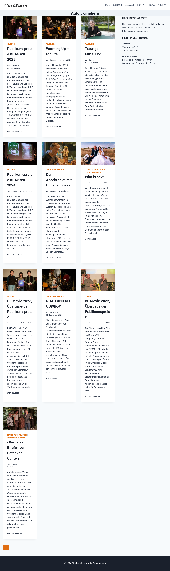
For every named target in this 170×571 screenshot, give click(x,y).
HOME (107, 5)
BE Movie (11, 296)
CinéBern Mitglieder (55, 170)
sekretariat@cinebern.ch (94, 563)
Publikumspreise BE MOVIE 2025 (19, 54)
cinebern (14, 65)
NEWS (152, 5)
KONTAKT (142, 5)
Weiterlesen (14, 131)
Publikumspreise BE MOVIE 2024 (19, 179)
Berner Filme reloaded (95, 170)
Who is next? (95, 177)
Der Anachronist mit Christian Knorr (59, 179)
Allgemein (11, 44)
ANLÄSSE (129, 5)
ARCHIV (162, 5)
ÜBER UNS (117, 5)
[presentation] (20, 27)
